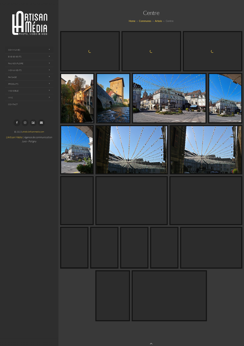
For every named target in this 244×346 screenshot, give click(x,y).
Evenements (14, 56)
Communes (14, 50)
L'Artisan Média (14, 137)
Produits (13, 84)
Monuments (15, 70)
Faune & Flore (15, 63)
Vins (10, 97)
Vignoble (13, 90)
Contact (13, 104)
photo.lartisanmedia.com (33, 131)
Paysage (12, 77)
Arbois (158, 20)
